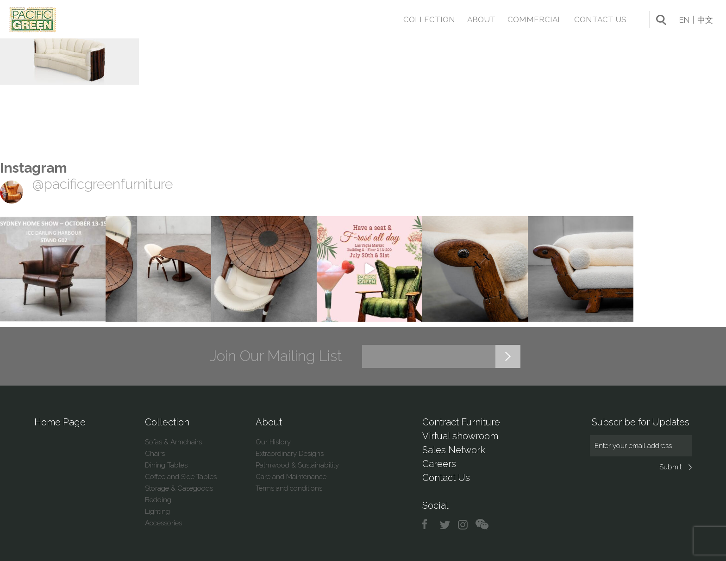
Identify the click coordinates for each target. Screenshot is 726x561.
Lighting (157, 511)
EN (684, 20)
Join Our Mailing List (276, 356)
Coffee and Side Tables (181, 477)
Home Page (60, 422)
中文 (705, 20)
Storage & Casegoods (179, 488)
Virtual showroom (460, 436)
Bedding (158, 500)
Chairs (155, 453)
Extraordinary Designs (290, 453)
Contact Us (600, 19)
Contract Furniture (461, 422)
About (481, 19)
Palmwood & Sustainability (297, 465)
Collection (429, 19)
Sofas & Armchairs (173, 442)
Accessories (163, 523)
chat (482, 524)
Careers (439, 463)
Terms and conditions (289, 488)
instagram (463, 524)
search (661, 20)
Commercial (534, 19)
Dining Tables (166, 465)
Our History (273, 442)
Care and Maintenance (291, 477)
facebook (428, 524)
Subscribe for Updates (640, 422)
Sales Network (453, 449)
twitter (445, 524)
